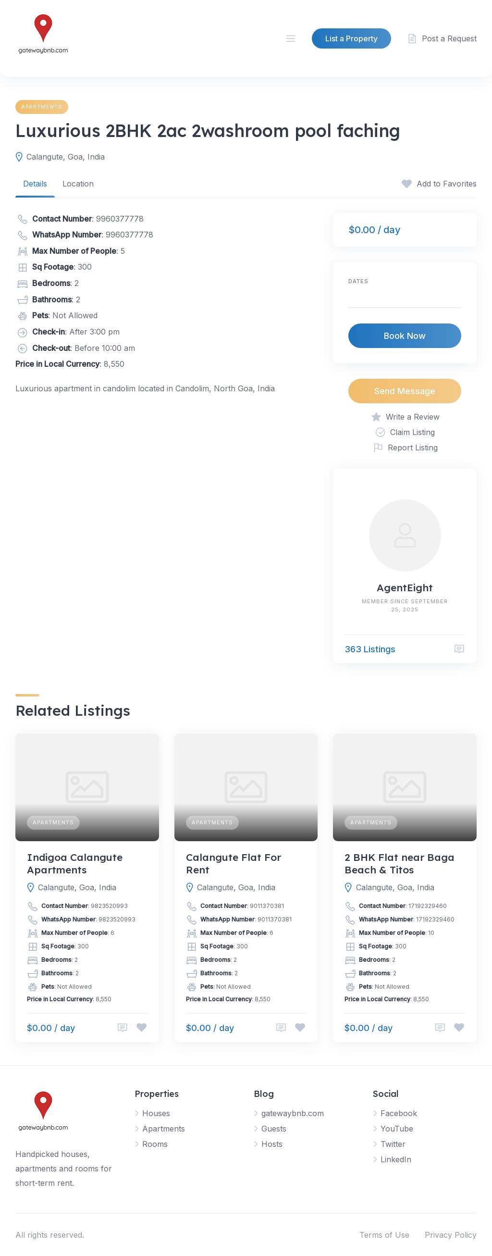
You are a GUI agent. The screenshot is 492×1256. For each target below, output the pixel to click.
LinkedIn (396, 1159)
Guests (273, 1128)
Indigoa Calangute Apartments (75, 863)
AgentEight (405, 587)
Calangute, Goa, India (65, 157)
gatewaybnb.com (292, 1113)
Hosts (272, 1144)
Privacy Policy (451, 1235)
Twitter (393, 1144)
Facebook (399, 1113)
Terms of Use (384, 1235)
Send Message (404, 391)
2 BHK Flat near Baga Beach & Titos (399, 863)
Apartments (41, 106)
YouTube (397, 1128)
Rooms (155, 1144)
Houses (156, 1113)
